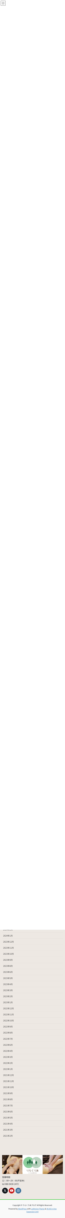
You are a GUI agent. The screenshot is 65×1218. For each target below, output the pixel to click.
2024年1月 (8, 935)
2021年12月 (8, 1075)
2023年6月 (8, 972)
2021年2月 (8, 1135)
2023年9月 (8, 959)
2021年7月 (8, 1105)
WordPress (22, 1208)
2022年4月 (8, 1050)
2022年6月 (8, 1044)
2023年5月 (8, 978)
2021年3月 (8, 1129)
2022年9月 (8, 1026)
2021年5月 (8, 1117)
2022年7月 (8, 1038)
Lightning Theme (38, 1208)
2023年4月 (8, 984)
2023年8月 (8, 965)
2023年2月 (8, 996)
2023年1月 (8, 1002)
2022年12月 (8, 1008)
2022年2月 (8, 1063)
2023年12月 (8, 941)
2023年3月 (8, 990)
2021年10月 (8, 1087)
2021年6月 (8, 1111)
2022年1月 (8, 1069)
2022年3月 (8, 1057)
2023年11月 (8, 947)
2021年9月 (8, 1093)
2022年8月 (8, 1032)
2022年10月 (8, 1020)
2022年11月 (8, 1014)
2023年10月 (8, 953)
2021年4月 (8, 1123)
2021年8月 (8, 1099)
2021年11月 (8, 1081)
